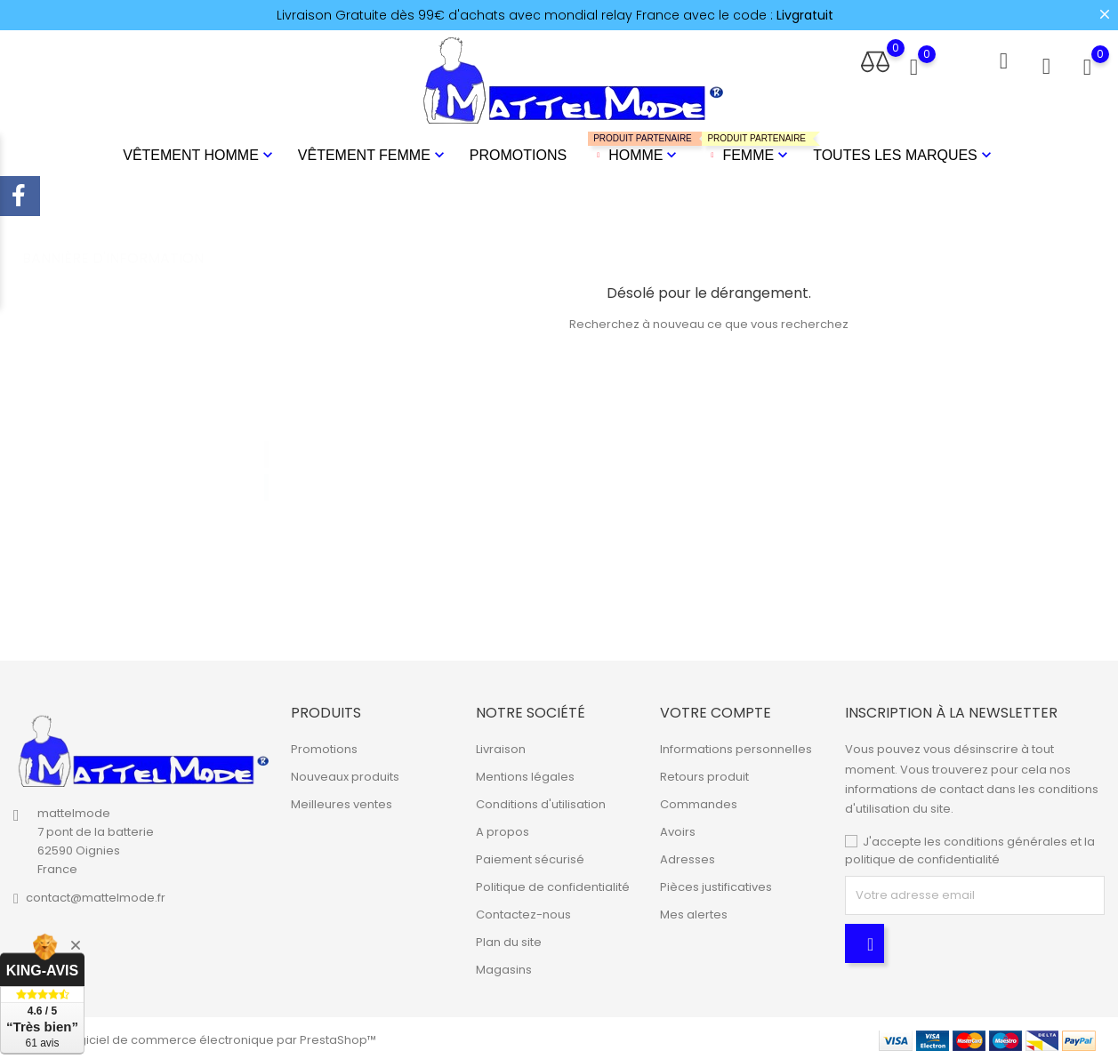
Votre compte (715, 709)
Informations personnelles (736, 746)
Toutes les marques (904, 154)
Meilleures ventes (341, 801)
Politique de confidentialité (553, 884)
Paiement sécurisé (530, 856)
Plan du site (509, 939)
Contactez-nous (523, 911)
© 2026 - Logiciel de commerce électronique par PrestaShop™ (194, 1036)
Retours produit (704, 774)
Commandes (698, 801)
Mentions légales (525, 774)
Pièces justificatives (716, 884)
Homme (634, 147)
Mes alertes (694, 911)
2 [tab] (266, 466)
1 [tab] (266, 433)
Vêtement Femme (373, 154)
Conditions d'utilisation (541, 801)
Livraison (501, 746)
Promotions (518, 153)
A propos (502, 829)
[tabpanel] (149, 452)
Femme (747, 147)
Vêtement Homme (200, 154)
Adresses (687, 856)
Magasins (504, 967)
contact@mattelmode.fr (95, 894)
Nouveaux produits (345, 774)
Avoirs (678, 829)
